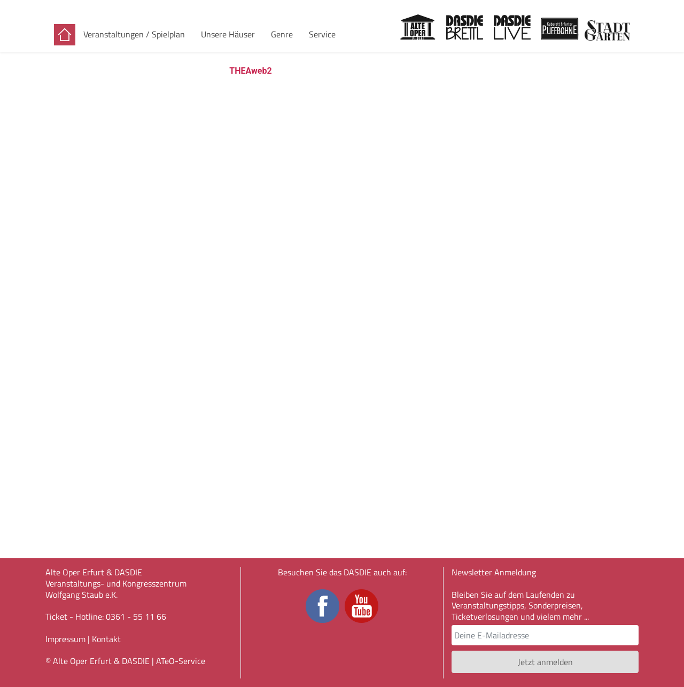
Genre (282, 34)
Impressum (65, 639)
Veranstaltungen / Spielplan (134, 34)
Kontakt (106, 639)
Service (322, 34)
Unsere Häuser (228, 34)
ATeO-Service (180, 660)
